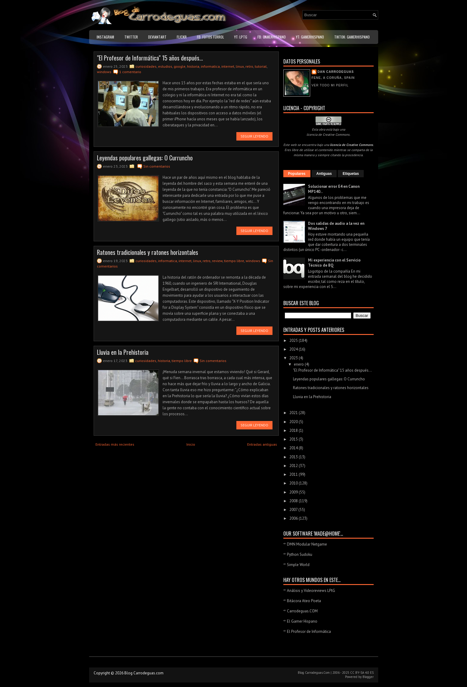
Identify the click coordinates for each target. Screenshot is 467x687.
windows (104, 72)
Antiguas (324, 174)
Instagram (105, 36)
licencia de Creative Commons (328, 134)
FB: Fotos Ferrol (210, 36)
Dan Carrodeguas (336, 71)
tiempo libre (234, 260)
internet (227, 66)
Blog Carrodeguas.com (143, 673)
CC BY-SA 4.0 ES (362, 672)
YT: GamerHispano (310, 36)
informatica (210, 66)
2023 (294, 358)
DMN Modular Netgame (307, 544)
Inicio (190, 444)
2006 (294, 518)
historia (193, 66)
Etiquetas (351, 174)
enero (299, 364)
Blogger (368, 677)
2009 (294, 492)
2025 (294, 340)
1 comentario (130, 72)
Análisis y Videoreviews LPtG (311, 590)
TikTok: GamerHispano (352, 36)
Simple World (298, 564)
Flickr (182, 36)
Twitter (131, 36)
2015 (294, 439)
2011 (294, 474)
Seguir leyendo (254, 136)
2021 (294, 412)
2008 (294, 500)
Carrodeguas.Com (317, 672)
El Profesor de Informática (309, 631)
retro (249, 66)
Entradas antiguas (262, 444)
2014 (294, 447)
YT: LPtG (240, 36)
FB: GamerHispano (271, 36)
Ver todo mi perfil (330, 85)
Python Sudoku (299, 554)
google (179, 66)
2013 (294, 457)
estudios (165, 66)
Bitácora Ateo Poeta (304, 600)
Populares (297, 174)
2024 (294, 349)
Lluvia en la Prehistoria (122, 352)
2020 (294, 421)
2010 (294, 483)
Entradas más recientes (114, 444)
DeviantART (157, 36)
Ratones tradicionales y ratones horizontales (147, 252)
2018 (294, 430)
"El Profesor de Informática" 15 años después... (150, 58)
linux (240, 66)
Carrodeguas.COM (302, 611)
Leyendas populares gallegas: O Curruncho (145, 158)
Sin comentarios (156, 166)
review (217, 260)
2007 (293, 509)
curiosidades (146, 66)
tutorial (261, 66)
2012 (294, 465)
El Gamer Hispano (302, 621)
